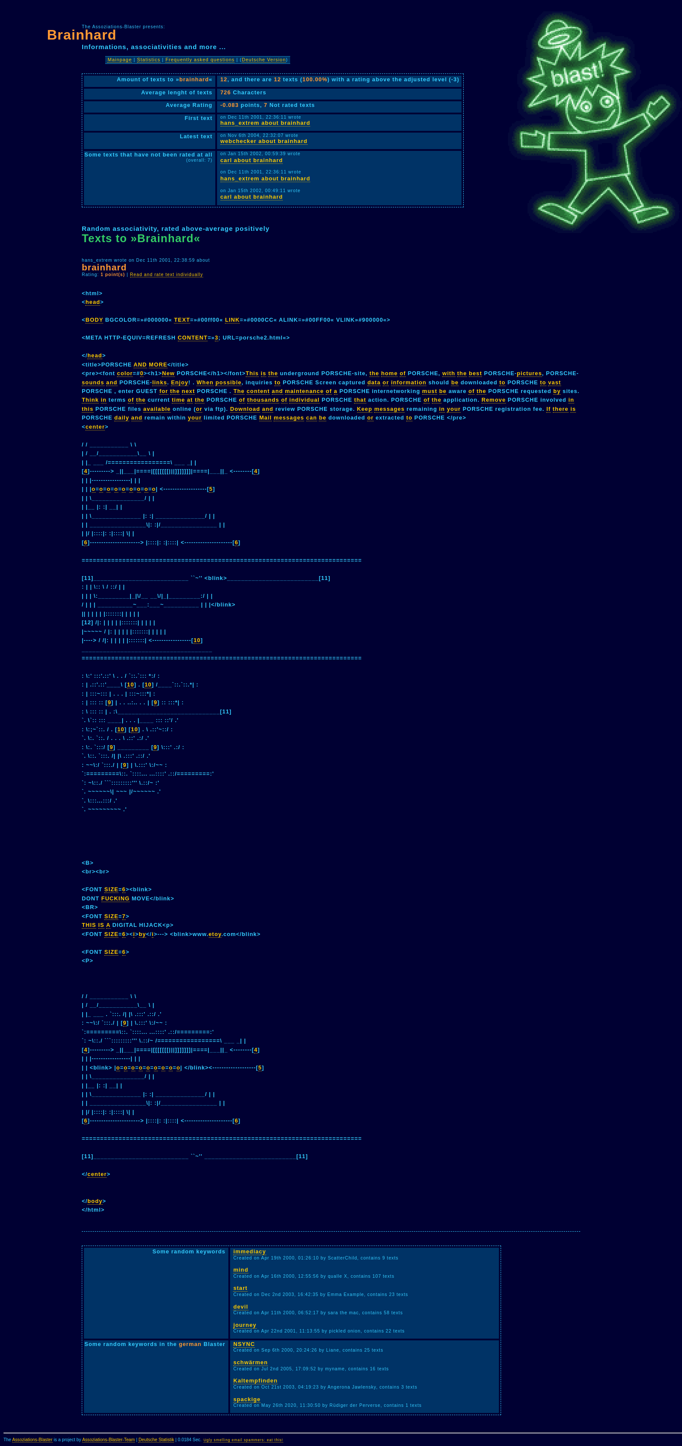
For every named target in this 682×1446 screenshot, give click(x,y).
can (311, 417)
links (159, 382)
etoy (215, 934)
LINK (232, 320)
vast (554, 382)
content (258, 391)
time (178, 399)
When (205, 382)
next (188, 391)
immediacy (249, 1251)
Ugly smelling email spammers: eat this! (243, 1440)
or (386, 382)
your (454, 409)
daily (121, 417)
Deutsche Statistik (156, 1439)
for (163, 391)
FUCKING (115, 898)
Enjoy (179, 382)
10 (197, 640)
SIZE (111, 889)
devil (240, 1306)
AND (140, 364)
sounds (93, 382)
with (448, 373)
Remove (493, 399)
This (252, 373)
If (548, 409)
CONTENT (193, 337)
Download (245, 409)
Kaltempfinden (255, 1380)
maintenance (304, 391)
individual (304, 399)
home (389, 373)
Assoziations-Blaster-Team (108, 1439)
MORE (158, 364)
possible (228, 382)
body (95, 1201)
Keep (364, 409)
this (88, 409)
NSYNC (244, 1344)
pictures (529, 373)
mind (240, 1269)
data (374, 382)
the (273, 373)
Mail (265, 417)
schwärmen (250, 1362)
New (168, 373)
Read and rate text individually (166, 274)
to (277, 382)
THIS (89, 925)
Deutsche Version (264, 59)
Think (90, 399)
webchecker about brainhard (264, 141)
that (360, 399)
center (94, 426)
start (240, 1288)
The (239, 391)
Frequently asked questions (199, 59)
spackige (247, 1399)
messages (389, 409)
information (408, 382)
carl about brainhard (252, 160)
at (190, 399)
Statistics (148, 59)
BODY (94, 320)
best (475, 373)
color (125, 373)
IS (101, 925)
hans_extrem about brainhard (266, 123)
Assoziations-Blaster (32, 1439)
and (111, 382)
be (454, 382)
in (104, 399)
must (430, 391)
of (403, 373)
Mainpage (119, 59)
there (560, 409)
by (557, 391)
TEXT (182, 320)
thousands (263, 399)
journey (244, 1325)
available (156, 409)
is (264, 373)
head (92, 302)
